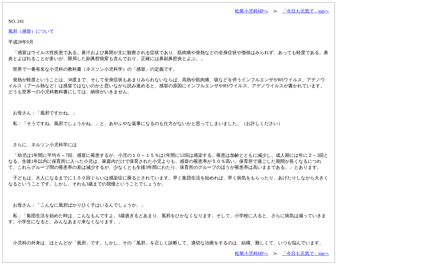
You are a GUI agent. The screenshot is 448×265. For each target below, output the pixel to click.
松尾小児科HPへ (251, 11)
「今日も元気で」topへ (305, 11)
